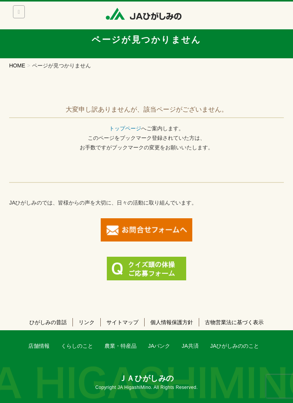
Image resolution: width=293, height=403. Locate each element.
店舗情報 (39, 346)
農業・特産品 (121, 346)
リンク (87, 322)
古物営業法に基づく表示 (234, 322)
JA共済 (190, 346)
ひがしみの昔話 (48, 322)
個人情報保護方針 (171, 322)
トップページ (125, 128)
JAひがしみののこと (234, 346)
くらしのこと (77, 346)
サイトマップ (122, 322)
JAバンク (159, 346)
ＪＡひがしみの (146, 378)
